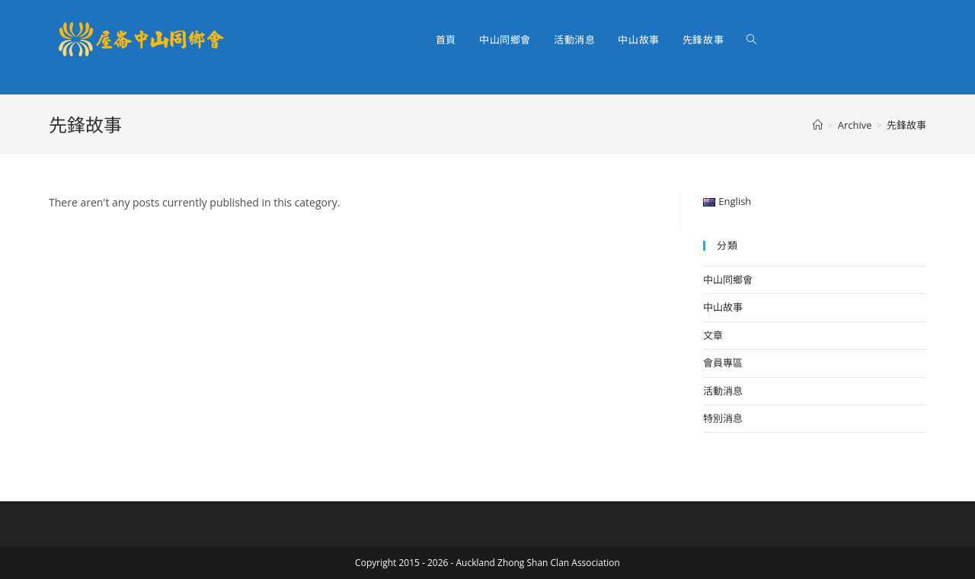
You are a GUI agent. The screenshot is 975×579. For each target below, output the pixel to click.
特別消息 (723, 418)
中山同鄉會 (728, 279)
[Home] (818, 125)
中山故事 (723, 307)
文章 (713, 335)
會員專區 (723, 362)
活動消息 (723, 391)
